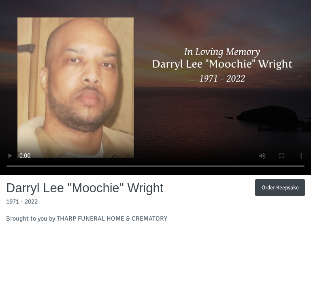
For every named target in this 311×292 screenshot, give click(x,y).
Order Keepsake (280, 187)
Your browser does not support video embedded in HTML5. (155, 87)
